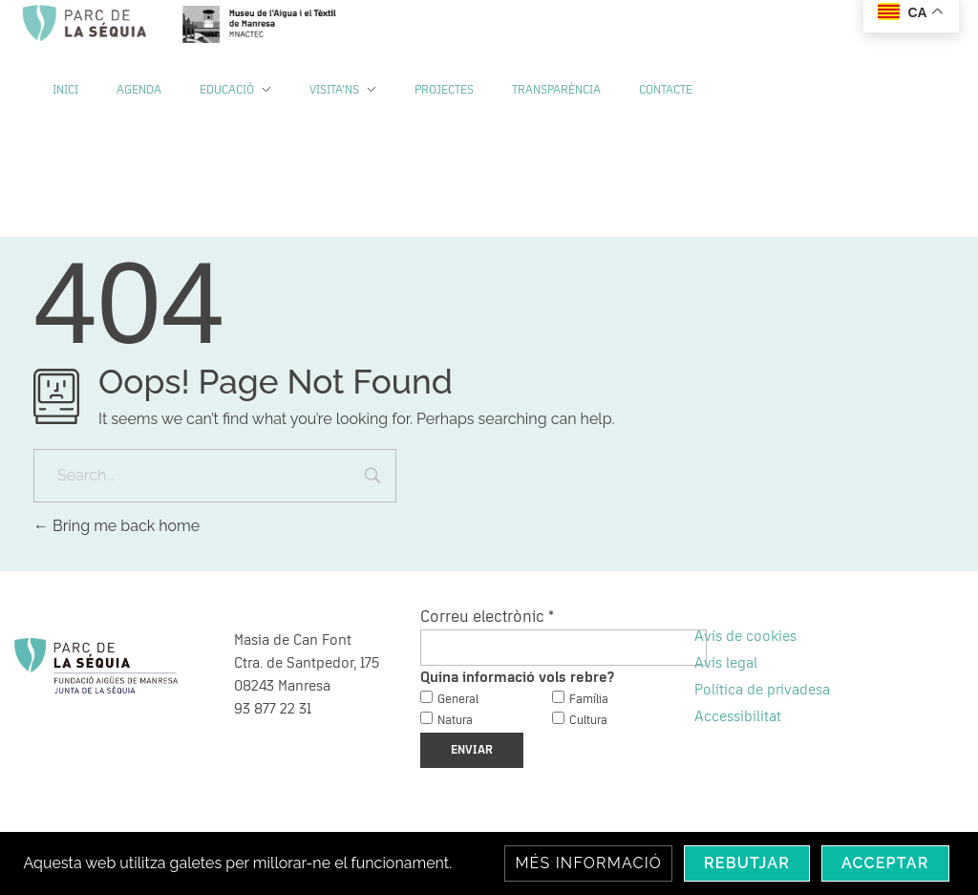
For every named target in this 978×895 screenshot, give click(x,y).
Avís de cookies (745, 636)
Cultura (588, 720)
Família (588, 699)
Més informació (588, 863)
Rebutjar (747, 863)
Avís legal (725, 663)
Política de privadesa (762, 689)
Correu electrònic (487, 617)
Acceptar (885, 863)
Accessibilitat (737, 716)
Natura (455, 720)
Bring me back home (116, 526)
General (457, 699)
